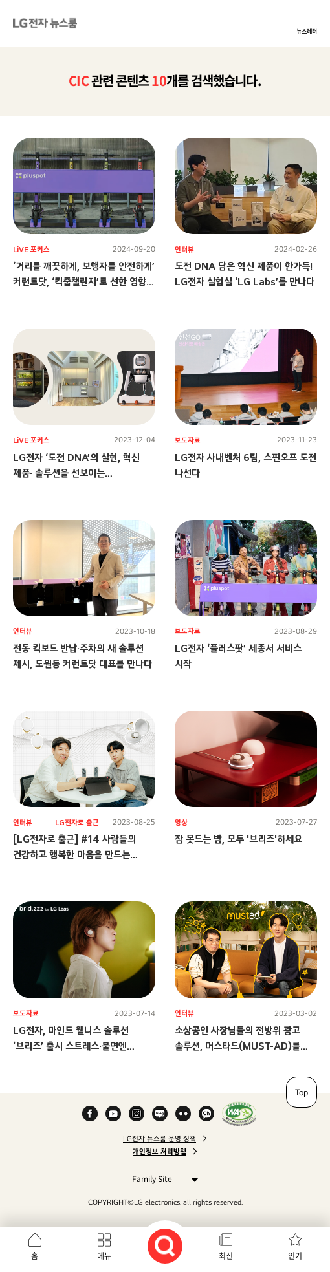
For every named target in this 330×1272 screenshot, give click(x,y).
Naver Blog (160, 1113)
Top (301, 1092)
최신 (226, 1256)
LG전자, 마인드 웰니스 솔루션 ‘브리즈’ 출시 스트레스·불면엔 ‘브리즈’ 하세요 (71, 1046)
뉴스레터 (306, 31)
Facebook (90, 1113)
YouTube (113, 1113)
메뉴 (104, 1256)
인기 (295, 1256)
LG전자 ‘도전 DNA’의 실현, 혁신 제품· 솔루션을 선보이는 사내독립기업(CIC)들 (76, 473)
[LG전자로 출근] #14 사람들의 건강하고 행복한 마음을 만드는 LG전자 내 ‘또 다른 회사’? (74, 854)
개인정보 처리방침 (159, 1151)
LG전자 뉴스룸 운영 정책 (159, 1138)
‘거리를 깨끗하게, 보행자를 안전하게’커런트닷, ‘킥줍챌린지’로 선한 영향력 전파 (84, 281)
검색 (165, 1246)
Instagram (136, 1113)
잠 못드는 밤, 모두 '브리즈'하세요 (238, 839)
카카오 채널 (206, 1113)
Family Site (161, 1178)
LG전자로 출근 (77, 822)
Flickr (183, 1113)
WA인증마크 (239, 1113)
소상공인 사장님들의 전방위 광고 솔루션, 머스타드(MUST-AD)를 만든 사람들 (237, 1046)
